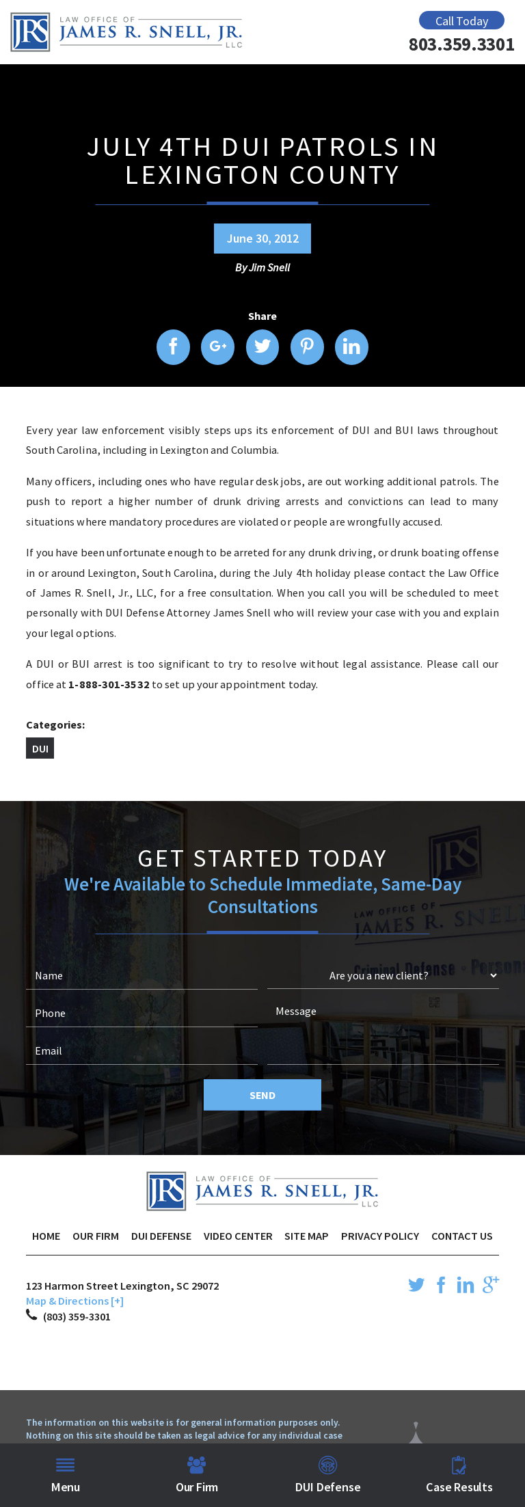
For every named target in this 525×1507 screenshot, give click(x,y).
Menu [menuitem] (65, 1475)
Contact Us (462, 1236)
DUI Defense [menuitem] (327, 1475)
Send (262, 1095)
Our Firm (95, 1236)
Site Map (306, 1236)
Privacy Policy (380, 1236)
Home (46, 1236)
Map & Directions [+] (75, 1300)
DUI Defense (161, 1236)
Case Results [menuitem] (459, 1475)
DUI (40, 748)
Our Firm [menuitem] (197, 1475)
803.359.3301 (462, 44)
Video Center (238, 1236)
